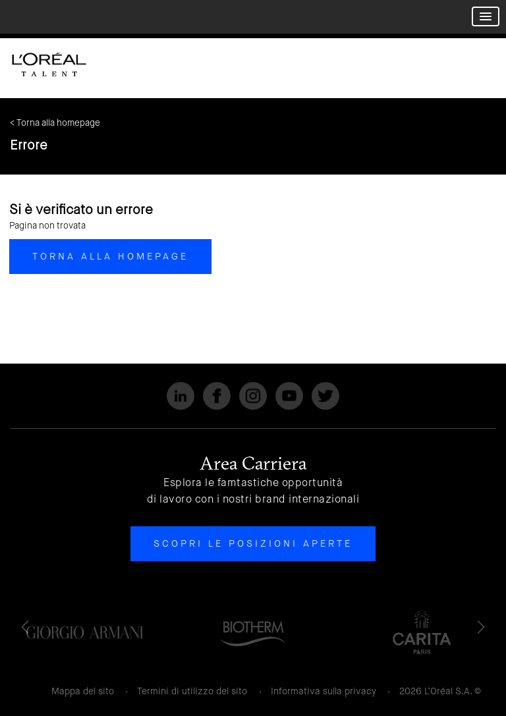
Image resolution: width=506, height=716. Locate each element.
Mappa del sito (82, 691)
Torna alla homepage (110, 256)
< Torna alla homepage (55, 123)
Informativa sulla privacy (323, 691)
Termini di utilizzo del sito (192, 691)
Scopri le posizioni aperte (253, 543)
